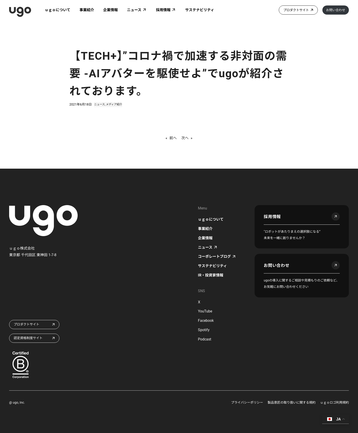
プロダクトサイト (296, 10)
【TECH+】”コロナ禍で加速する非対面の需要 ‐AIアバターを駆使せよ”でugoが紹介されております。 (178, 73)
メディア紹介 (114, 104)
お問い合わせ (335, 10)
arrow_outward (336, 216)
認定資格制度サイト (28, 338)
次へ (185, 138)
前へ (173, 138)
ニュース (99, 104)
